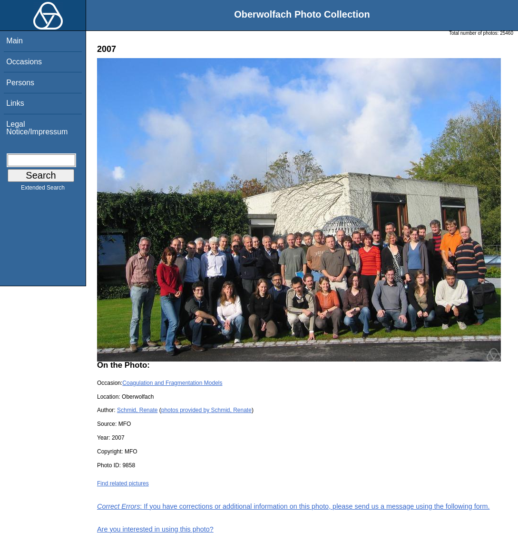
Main (14, 41)
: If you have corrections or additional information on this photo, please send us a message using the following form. (293, 506)
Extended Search (43, 189)
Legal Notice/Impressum (37, 128)
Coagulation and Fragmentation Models (172, 383)
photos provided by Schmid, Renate (206, 410)
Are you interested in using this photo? (155, 529)
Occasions (24, 62)
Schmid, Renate (137, 410)
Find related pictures (123, 483)
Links (15, 103)
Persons (20, 83)
